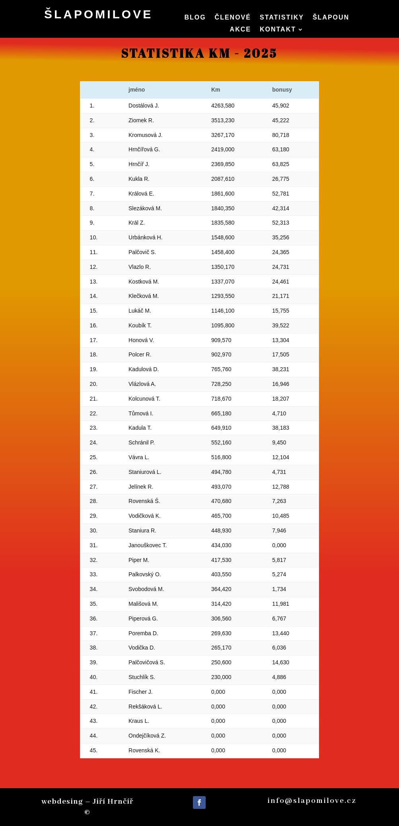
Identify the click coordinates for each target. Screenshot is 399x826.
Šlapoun (331, 18)
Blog (195, 18)
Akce (240, 30)
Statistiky (282, 18)
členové (233, 18)
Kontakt (278, 30)
